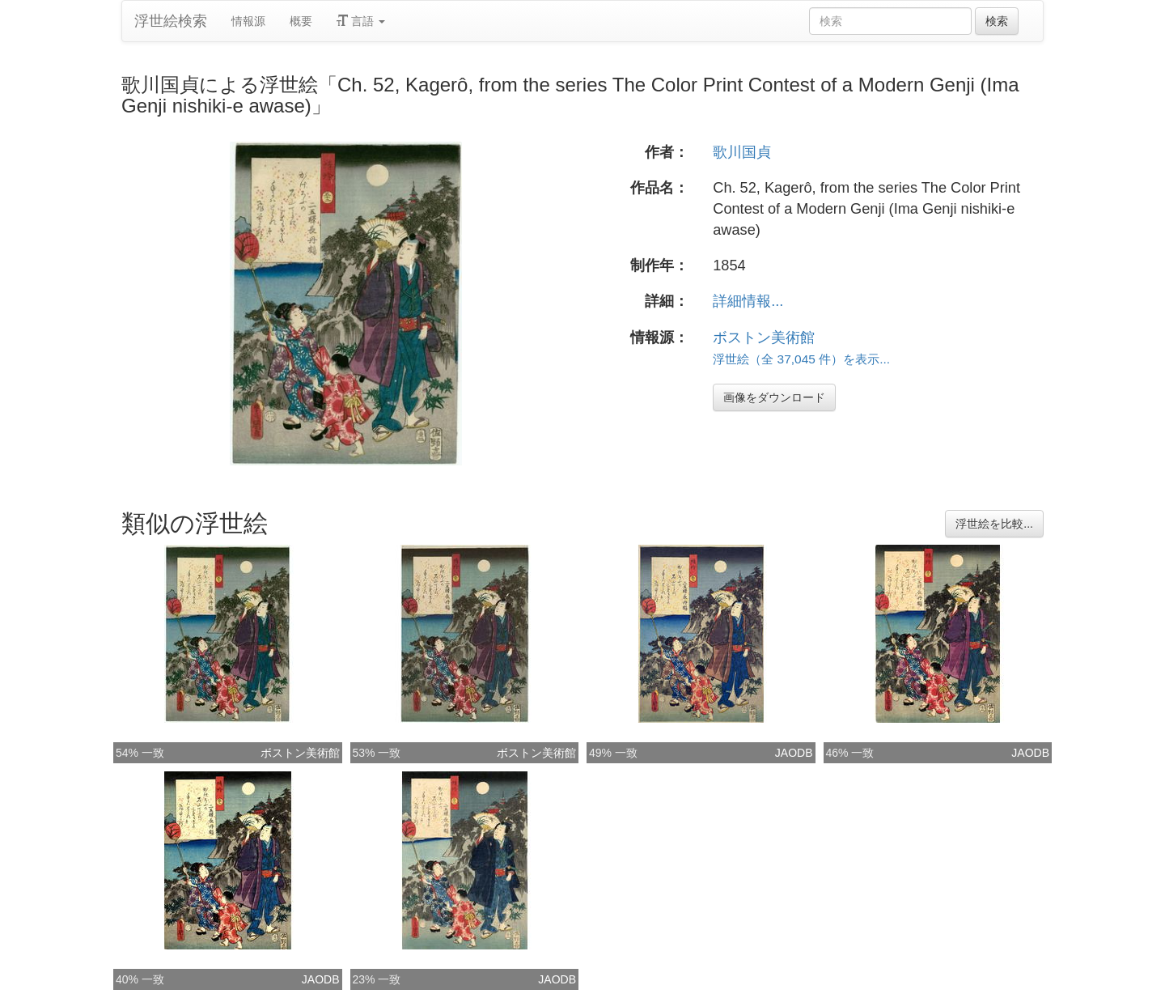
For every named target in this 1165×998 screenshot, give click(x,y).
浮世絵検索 (170, 21)
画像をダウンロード (774, 397)
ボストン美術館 (764, 337)
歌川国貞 (742, 152)
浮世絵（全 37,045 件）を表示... (801, 359)
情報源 (248, 21)
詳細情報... (748, 301)
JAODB (794, 752)
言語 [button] (361, 21)
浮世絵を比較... (994, 523)
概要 (301, 21)
